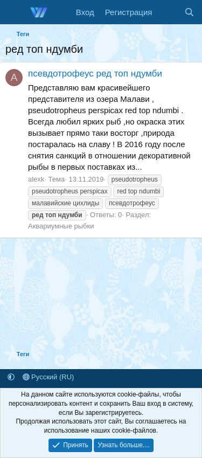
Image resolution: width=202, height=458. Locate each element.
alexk (36, 179)
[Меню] (14, 12)
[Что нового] (167, 12)
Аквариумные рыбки (61, 226)
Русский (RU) (48, 377)
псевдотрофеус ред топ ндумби (95, 73)
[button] (11, 377)
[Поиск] (189, 12)
